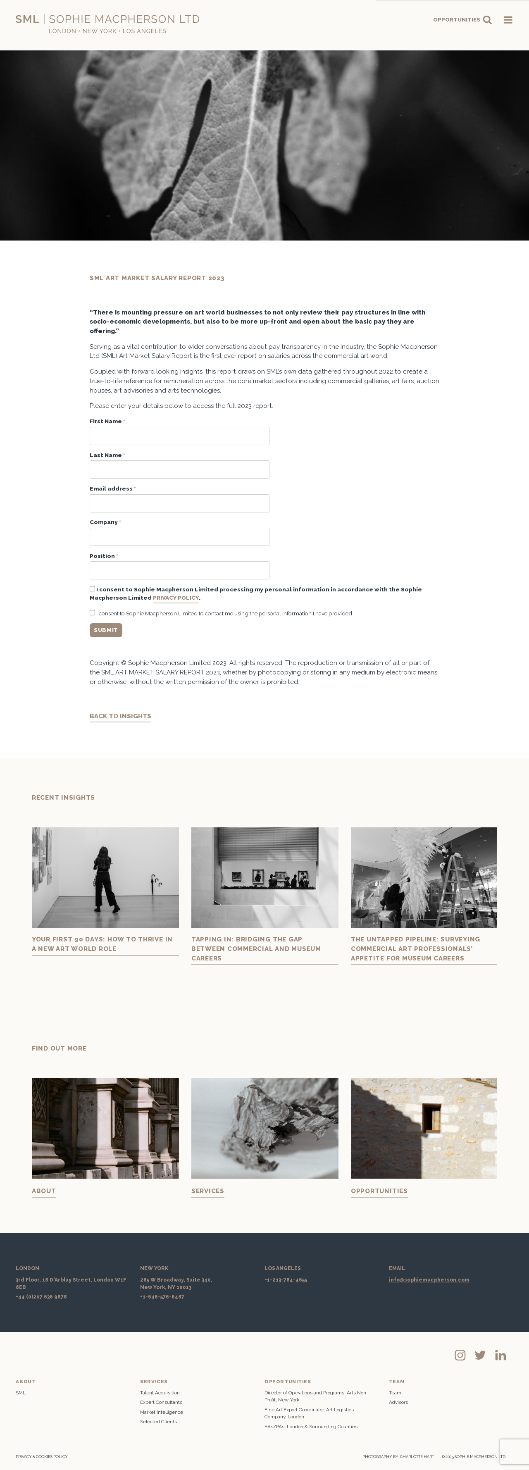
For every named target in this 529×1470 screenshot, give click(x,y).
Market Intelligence (161, 1412)
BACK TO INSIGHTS (120, 716)
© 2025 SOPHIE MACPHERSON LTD (473, 1456)
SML (21, 1393)
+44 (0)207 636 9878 (41, 1297)
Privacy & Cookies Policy (42, 1456)
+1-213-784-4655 (285, 1280)
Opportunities (462, 19)
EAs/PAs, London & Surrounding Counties (310, 1426)
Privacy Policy (176, 597)
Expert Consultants (161, 1402)
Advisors (398, 1402)
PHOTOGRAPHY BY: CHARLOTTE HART (398, 1456)
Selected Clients (158, 1422)
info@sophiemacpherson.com (429, 1280)
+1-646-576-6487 (162, 1297)
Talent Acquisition (160, 1393)
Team (395, 1393)
